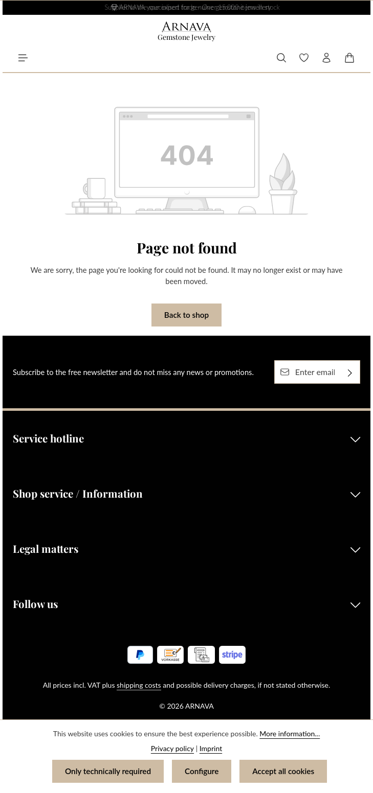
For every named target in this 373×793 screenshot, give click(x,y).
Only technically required (108, 771)
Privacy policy (172, 748)
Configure (201, 771)
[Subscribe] (350, 372)
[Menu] (23, 58)
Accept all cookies (283, 771)
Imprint (211, 748)
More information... (289, 733)
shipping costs (139, 685)
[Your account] (326, 58)
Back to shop (186, 314)
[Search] (281, 58)
